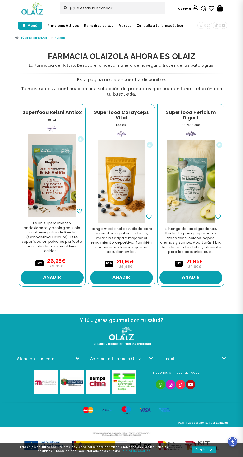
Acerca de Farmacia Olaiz (121, 359)
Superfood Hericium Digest (191, 115)
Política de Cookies (135, 451)
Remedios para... (98, 26)
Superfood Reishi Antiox (52, 113)
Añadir (52, 277)
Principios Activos (63, 26)
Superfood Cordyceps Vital (121, 115)
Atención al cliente (48, 359)
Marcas (125, 26)
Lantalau (222, 422)
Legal (194, 359)
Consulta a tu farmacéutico (160, 26)
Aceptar (204, 450)
